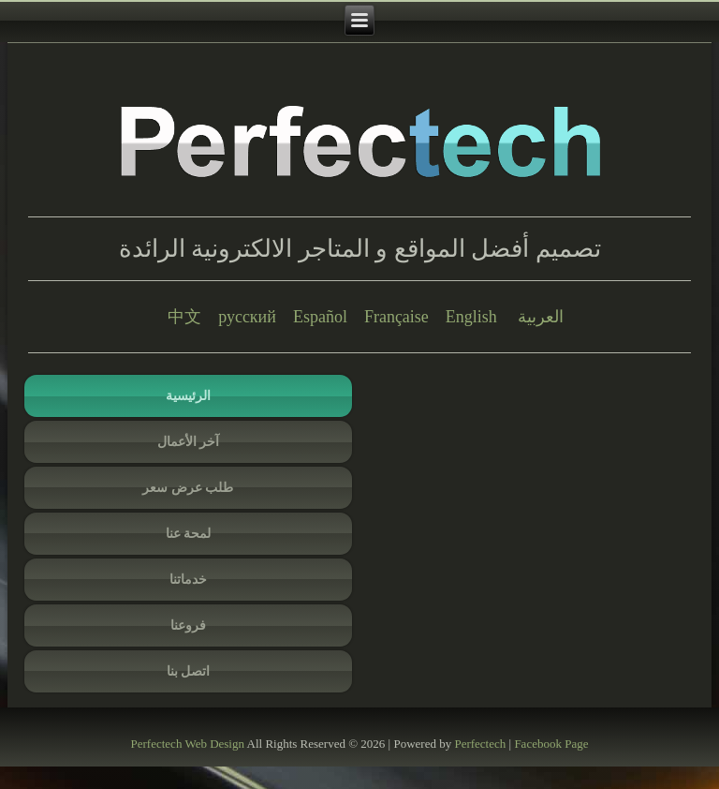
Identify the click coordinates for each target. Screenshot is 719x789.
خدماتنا (188, 580)
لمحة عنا (189, 534)
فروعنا (188, 625)
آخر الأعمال (188, 442)
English (471, 316)
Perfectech (157, 744)
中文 (184, 316)
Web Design (214, 744)
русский (247, 316)
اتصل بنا (189, 671)
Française (396, 316)
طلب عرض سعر (187, 488)
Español (320, 316)
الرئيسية (188, 396)
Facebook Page (551, 744)
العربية (541, 316)
